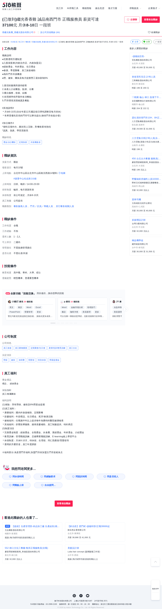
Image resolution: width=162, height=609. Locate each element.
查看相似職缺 (151, 19)
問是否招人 (112, 476)
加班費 (22, 360)
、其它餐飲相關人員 (64, 206)
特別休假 (42, 360)
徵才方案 (112, 8)
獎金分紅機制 (9, 142)
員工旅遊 (7, 348)
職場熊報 (86, 8)
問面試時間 (81, 476)
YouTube (87, 595)
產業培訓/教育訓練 (57, 348)
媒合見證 (99, 8)
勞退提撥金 (55, 360)
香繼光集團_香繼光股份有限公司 (44, 42)
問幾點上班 (18, 485)
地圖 (63, 173)
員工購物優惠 (21, 348)
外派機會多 (36, 142)
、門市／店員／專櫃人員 (40, 206)
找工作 (59, 8)
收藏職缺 (155, 32)
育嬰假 (31, 360)
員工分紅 (73, 348)
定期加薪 (23, 142)
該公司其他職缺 (50, 32)
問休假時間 (18, 476)
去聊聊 (133, 19)
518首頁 (14, 42)
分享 (135, 42)
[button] (125, 309)
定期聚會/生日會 (38, 348)
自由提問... (50, 485)
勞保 (5, 360)
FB (81, 595)
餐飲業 (28, 42)
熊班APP (155, 589)
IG (74, 595)
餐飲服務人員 (20, 206)
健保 (13, 360)
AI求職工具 (72, 8)
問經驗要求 (49, 476)
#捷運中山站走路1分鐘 (25, 178)
